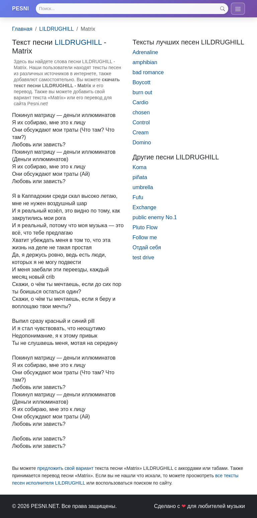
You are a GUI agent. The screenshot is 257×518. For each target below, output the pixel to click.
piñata (140, 177)
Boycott (141, 82)
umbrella (143, 187)
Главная (22, 29)
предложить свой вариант (65, 468)
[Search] (132, 8)
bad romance (148, 72)
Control (141, 122)
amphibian (145, 62)
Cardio (140, 102)
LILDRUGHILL (56, 29)
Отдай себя (147, 247)
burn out (142, 92)
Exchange (144, 207)
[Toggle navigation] (238, 9)
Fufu (138, 197)
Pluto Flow (145, 227)
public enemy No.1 (155, 217)
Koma (140, 167)
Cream (141, 132)
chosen (141, 112)
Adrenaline (145, 52)
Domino (142, 142)
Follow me (145, 237)
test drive (143, 257)
